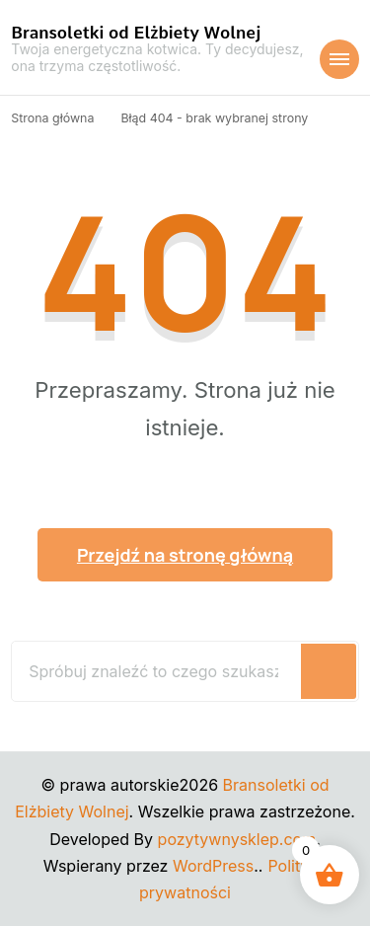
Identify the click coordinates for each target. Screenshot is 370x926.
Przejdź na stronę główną (185, 555)
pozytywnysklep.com (237, 839)
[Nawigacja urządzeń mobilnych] (339, 59)
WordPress (213, 866)
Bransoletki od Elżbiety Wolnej (135, 32)
